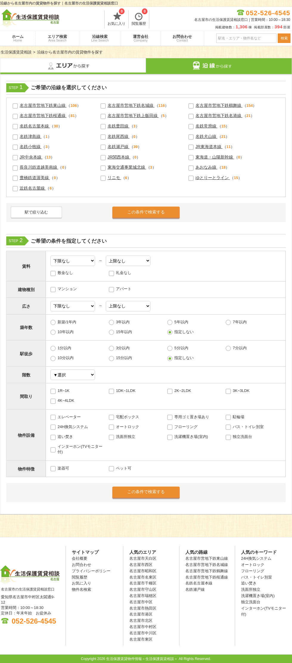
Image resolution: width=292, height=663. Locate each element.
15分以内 (124, 358)
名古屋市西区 (141, 564)
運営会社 (140, 38)
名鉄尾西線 (119, 136)
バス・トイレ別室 (248, 426)
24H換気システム (73, 426)
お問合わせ (182, 38)
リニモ (114, 177)
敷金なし (65, 272)
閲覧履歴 (139, 18)
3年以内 (123, 322)
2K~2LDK (182, 390)
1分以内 (64, 348)
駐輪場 (238, 417)
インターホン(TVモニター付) (80, 449)
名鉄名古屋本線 (35, 126)
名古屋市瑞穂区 (142, 595)
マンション (67, 289)
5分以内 (181, 348)
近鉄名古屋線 (33, 188)
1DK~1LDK (125, 390)
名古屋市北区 (141, 620)
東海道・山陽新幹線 (214, 157)
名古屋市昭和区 (142, 571)
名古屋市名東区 (142, 577)
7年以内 (239, 322)
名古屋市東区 (141, 639)
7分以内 (239, 348)
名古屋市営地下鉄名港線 (219, 115)
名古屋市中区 (141, 602)
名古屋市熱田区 (142, 608)
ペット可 (123, 468)
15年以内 (124, 332)
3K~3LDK (241, 390)
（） (50, 105)
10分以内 (65, 358)
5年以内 (181, 322)
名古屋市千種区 (142, 583)
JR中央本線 (31, 157)
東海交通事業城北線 (127, 167)
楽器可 (63, 468)
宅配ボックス (127, 417)
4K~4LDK (66, 400)
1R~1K (63, 390)
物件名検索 (81, 589)
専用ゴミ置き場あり (191, 417)
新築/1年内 (67, 322)
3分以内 (123, 348)
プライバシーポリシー (91, 571)
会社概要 (79, 558)
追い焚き (65, 436)
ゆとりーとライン (212, 177)
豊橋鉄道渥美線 (35, 177)
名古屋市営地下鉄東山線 (43, 105)
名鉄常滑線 (206, 126)
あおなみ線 (206, 167)
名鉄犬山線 (206, 136)
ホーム (18, 38)
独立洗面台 (242, 436)
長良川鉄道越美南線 (39, 167)
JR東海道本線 (209, 146)
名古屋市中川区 (142, 633)
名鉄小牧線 (31, 146)
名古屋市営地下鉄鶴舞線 (219, 105)
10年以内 (65, 332)
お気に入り (116, 18)
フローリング (186, 426)
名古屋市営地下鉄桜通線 (43, 115)
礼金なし (123, 272)
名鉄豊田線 (119, 126)
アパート (123, 289)
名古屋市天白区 (142, 558)
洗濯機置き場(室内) (191, 436)
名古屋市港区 (141, 614)
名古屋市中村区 (142, 626)
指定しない (184, 332)
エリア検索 (57, 38)
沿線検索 (100, 38)
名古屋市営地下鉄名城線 (131, 105)
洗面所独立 (125, 436)
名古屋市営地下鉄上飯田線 (133, 115)
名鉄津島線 (31, 136)
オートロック (127, 426)
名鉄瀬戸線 (119, 146)
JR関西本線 (119, 157)
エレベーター (69, 417)
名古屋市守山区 (142, 589)
